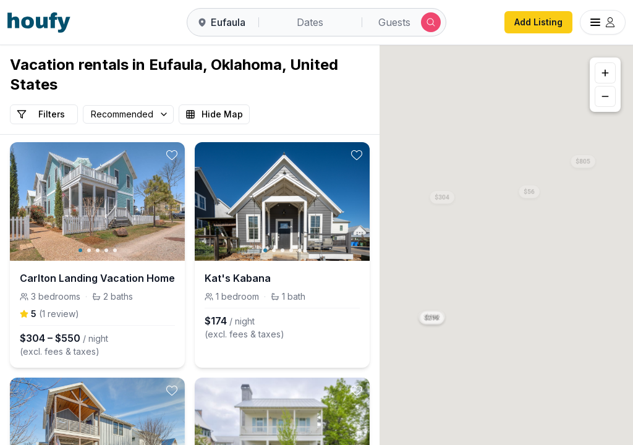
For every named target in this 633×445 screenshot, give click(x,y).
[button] (442, 194)
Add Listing (538, 22)
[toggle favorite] (171, 155)
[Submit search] (431, 22)
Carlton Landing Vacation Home (97, 278)
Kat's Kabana (238, 278)
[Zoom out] (605, 96)
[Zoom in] (605, 72)
